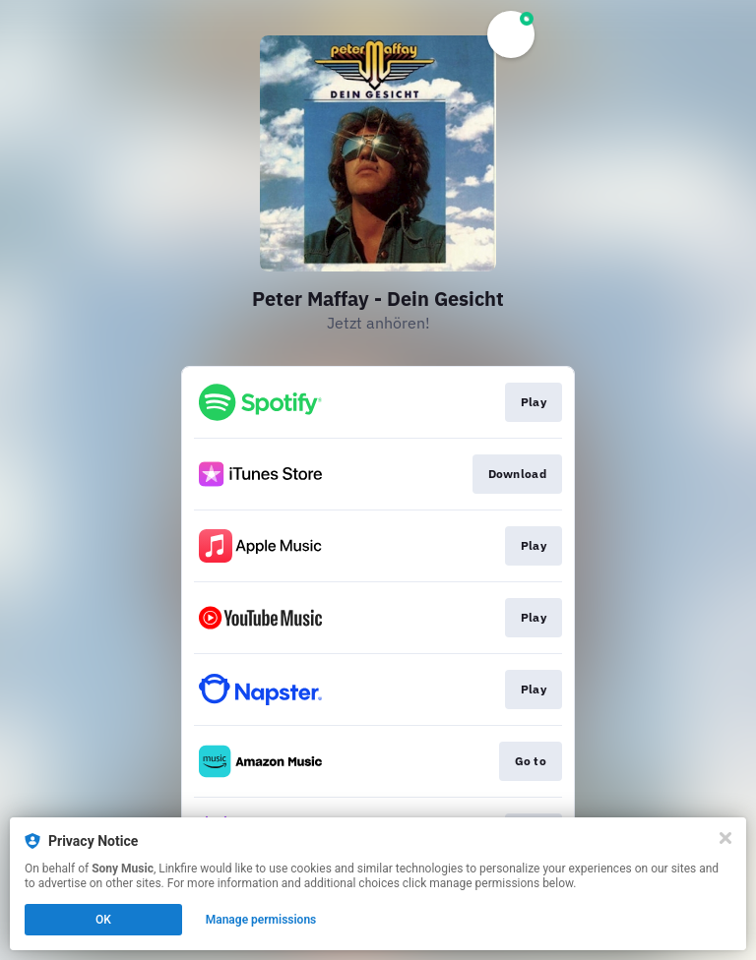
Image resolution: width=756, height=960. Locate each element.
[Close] (725, 838)
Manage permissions (261, 920)
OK (103, 920)
